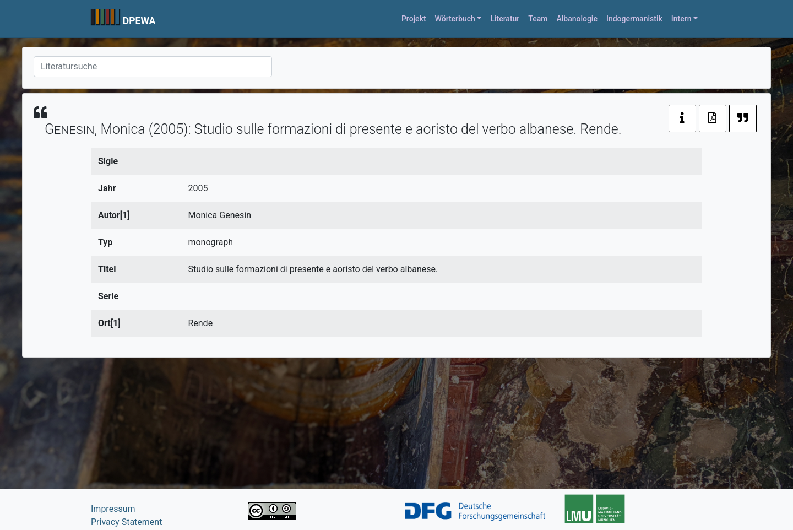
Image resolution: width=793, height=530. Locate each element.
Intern (681, 18)
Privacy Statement (126, 522)
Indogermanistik (634, 18)
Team (537, 18)
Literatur (504, 18)
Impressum (113, 509)
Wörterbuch (455, 18)
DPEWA (139, 20)
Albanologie (577, 18)
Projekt (413, 18)
